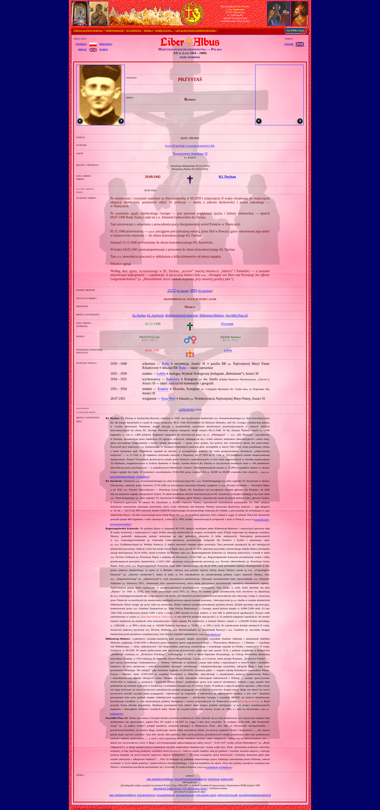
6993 (193, 290)
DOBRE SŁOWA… (164, 30)
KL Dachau (182, 291)
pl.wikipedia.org (142, 477)
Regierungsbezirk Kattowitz (181, 315)
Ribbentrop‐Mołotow (211, 315)
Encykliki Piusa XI (237, 315)
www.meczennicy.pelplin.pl (120, 524)
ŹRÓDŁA (148, 30)
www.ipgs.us (214, 779)
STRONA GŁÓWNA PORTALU (88, 30)
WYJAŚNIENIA (134, 30)
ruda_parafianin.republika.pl (160, 779)
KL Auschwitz (205, 291)
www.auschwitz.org (146, 795)
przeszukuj (105, 43)
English (289, 43)
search (103, 49)
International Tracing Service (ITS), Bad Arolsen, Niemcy (180, 788)
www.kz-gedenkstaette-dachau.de (122, 477)
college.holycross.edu (227, 795)
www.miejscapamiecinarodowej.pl (190, 779)
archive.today (227, 779)
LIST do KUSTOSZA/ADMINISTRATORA (195, 30)
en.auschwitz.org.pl (261, 519)
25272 (171, 290)
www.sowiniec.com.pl (206, 795)
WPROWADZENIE (115, 30)
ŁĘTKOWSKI (186, 409)
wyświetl (81, 43)
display (82, 49)
